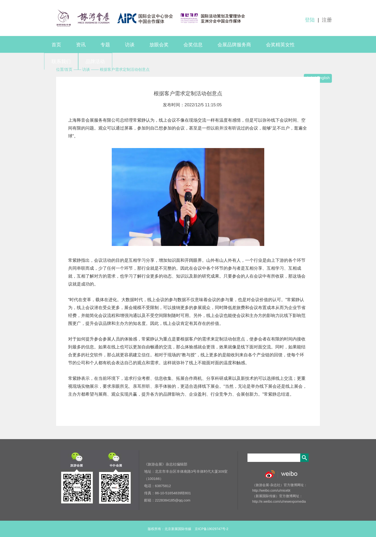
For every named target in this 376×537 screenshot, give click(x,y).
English (323, 78)
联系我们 (61, 61)
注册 (327, 20)
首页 (56, 44)
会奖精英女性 (280, 44)
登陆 (310, 20)
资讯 (81, 44)
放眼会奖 (159, 44)
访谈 (130, 44)
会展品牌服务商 (234, 44)
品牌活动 (95, 61)
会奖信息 (193, 44)
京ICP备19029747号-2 (211, 529)
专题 (105, 44)
